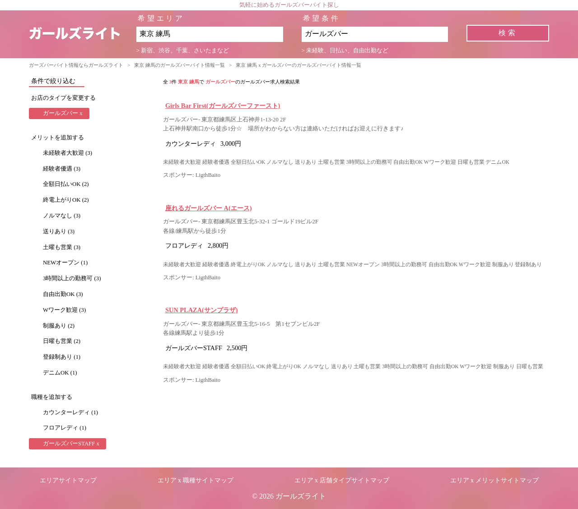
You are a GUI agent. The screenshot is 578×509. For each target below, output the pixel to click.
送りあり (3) (59, 231)
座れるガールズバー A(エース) (208, 208)
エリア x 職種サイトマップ (195, 480)
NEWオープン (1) (65, 262)
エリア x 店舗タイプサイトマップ (341, 480)
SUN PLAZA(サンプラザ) (201, 310)
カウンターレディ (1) (70, 412)
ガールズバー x (63, 113)
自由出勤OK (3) (63, 294)
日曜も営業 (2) (61, 341)
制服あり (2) (59, 326)
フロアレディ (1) (64, 428)
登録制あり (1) (61, 357)
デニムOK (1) (60, 373)
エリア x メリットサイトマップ (494, 480)
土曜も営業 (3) (61, 247)
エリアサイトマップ (68, 480)
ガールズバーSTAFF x (71, 443)
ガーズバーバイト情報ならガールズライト (76, 65)
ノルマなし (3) (61, 216)
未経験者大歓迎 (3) (67, 153)
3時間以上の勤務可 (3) (72, 278)
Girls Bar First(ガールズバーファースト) (222, 105)
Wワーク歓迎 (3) (64, 310)
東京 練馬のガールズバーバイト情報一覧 (179, 65)
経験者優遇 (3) (61, 169)
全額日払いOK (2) (66, 184)
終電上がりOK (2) (66, 200)
